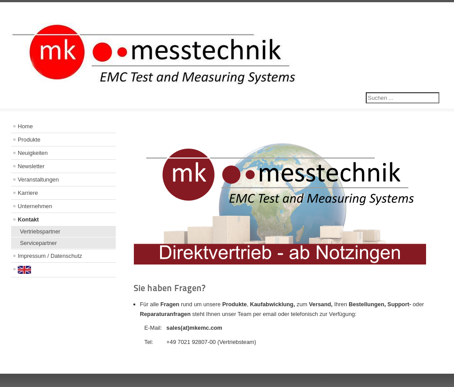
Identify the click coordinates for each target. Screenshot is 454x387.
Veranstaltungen (38, 179)
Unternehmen (35, 206)
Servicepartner (38, 243)
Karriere (28, 193)
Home (25, 126)
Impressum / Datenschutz (50, 256)
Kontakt (28, 219)
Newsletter (31, 166)
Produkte (29, 139)
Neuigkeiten (33, 153)
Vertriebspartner (40, 231)
